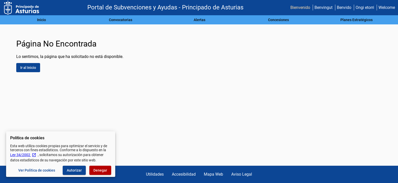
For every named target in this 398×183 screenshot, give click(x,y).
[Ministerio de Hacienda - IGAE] (21, 8)
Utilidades (155, 174)
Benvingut (323, 7)
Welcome (386, 7)
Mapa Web (213, 174)
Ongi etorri (365, 7)
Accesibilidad (184, 174)
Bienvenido (300, 7)
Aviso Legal (241, 174)
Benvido (344, 7)
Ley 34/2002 (23, 155)
